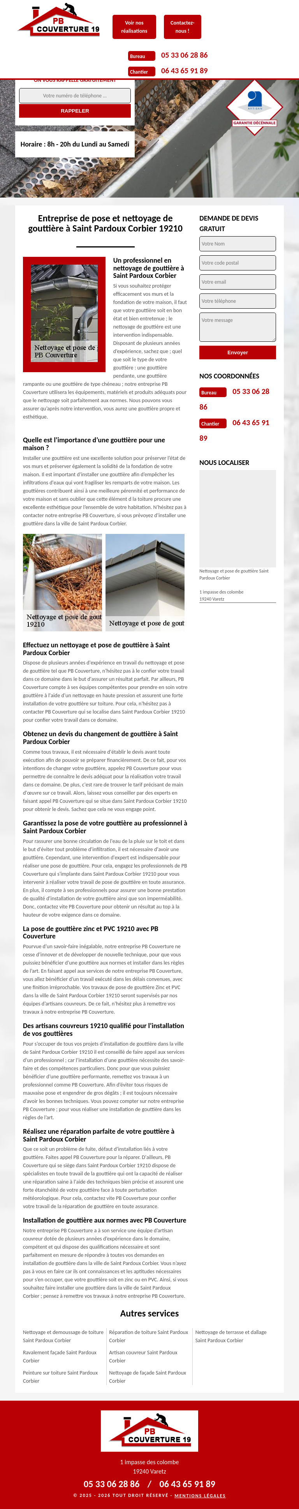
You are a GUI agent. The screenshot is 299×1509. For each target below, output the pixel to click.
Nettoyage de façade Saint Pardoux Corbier (147, 1376)
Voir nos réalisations (134, 26)
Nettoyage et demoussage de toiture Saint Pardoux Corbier (63, 1336)
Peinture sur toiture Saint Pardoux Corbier (60, 1376)
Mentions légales (200, 1495)
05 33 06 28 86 (184, 55)
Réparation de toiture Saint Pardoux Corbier (148, 1336)
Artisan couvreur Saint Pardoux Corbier (143, 1356)
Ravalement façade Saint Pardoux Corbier (60, 1356)
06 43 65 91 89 (184, 70)
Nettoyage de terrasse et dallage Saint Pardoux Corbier (231, 1336)
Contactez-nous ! (182, 26)
